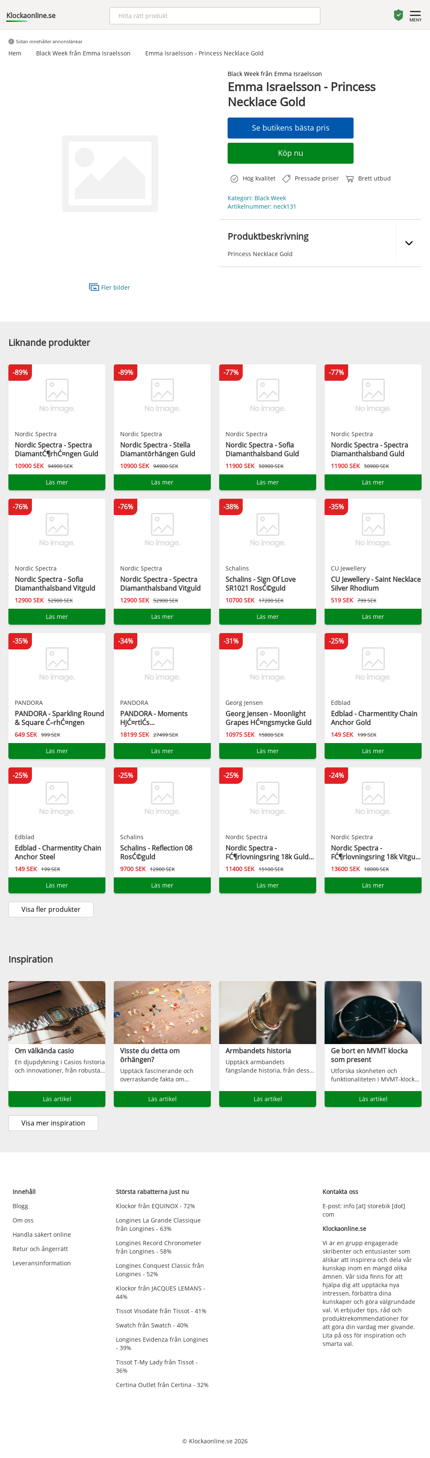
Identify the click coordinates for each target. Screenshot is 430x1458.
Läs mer (57, 482)
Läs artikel (57, 1099)
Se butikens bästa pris (291, 128)
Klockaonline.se (30, 15)
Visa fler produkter (51, 909)
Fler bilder (109, 287)
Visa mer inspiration (53, 1123)
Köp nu (290, 153)
